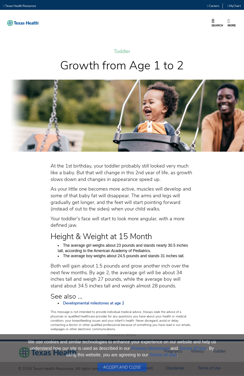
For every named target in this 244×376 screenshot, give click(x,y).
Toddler (122, 51)
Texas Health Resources (19, 6)
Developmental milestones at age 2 (94, 303)
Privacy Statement (150, 348)
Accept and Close (122, 367)
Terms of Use (193, 348)
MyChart (234, 6)
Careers (213, 6)
